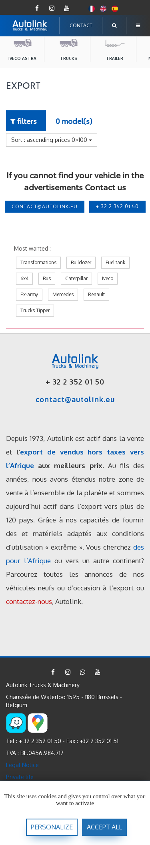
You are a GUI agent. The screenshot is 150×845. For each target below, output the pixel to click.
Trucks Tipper (35, 310)
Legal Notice (22, 764)
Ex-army (29, 294)
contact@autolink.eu (45, 206)
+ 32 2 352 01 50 (117, 206)
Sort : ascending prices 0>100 (51, 139)
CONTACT (81, 25)
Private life (20, 776)
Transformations (38, 262)
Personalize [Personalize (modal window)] (52, 827)
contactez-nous (29, 601)
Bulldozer (81, 262)
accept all (104, 827)
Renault (96, 294)
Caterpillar (76, 278)
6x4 (24, 278)
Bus (47, 278)
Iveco (107, 278)
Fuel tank (115, 262)
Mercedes (63, 294)
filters (23, 121)
